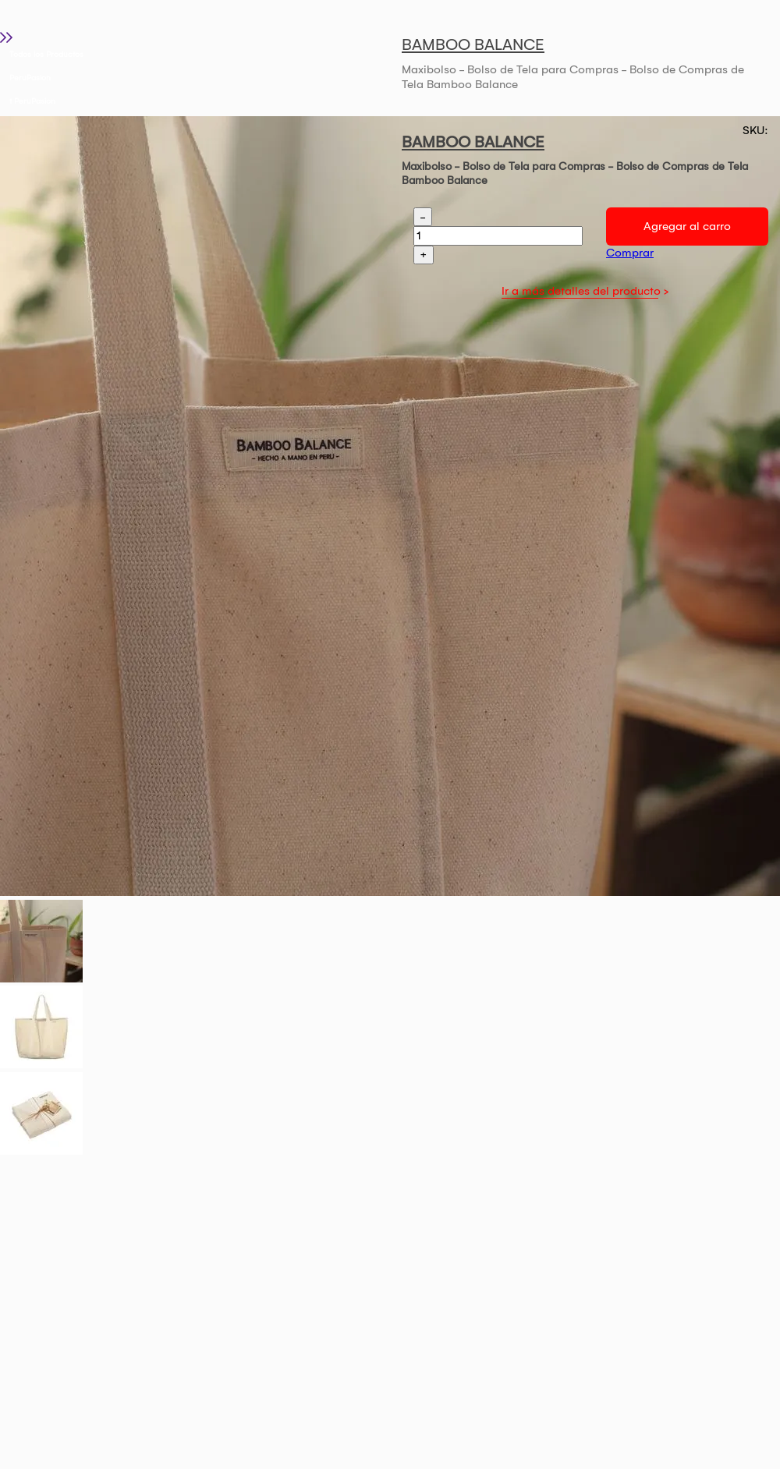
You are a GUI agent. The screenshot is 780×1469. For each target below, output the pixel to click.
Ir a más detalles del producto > (585, 291)
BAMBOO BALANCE (473, 44)
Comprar (630, 253)
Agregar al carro (687, 226)
